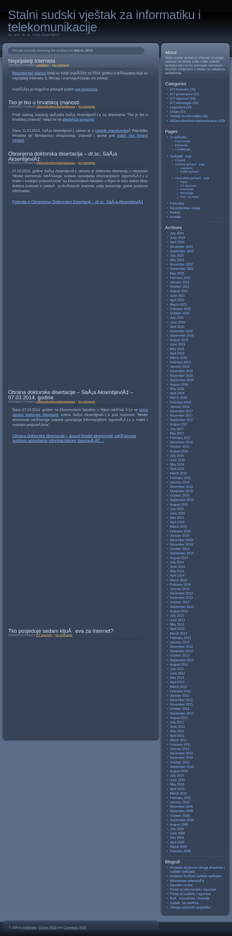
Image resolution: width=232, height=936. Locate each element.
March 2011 (178, 740)
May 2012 (177, 677)
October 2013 (179, 602)
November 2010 (181, 757)
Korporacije (187, 189)
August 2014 (179, 558)
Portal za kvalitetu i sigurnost (190, 894)
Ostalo (174, 111)
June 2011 (177, 726)
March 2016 (178, 473)
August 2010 (179, 771)
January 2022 (179, 282)
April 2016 (177, 468)
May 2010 (177, 784)
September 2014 (182, 553)
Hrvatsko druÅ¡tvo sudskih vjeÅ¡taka (196, 876)
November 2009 (181, 811)
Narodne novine (181, 885)
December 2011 (181, 700)
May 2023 (177, 260)
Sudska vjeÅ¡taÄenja (189, 164)
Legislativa (42, 65)
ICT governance (181, 94)
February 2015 (180, 531)
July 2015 (177, 509)
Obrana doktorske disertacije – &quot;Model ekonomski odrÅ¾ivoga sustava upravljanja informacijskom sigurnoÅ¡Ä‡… (74, 438)
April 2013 (177, 628)
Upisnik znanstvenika (112, 131)
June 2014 (177, 566)
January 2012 (179, 695)
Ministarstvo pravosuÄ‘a (187, 880)
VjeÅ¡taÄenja (180, 156)
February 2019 (180, 362)
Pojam (184, 181)
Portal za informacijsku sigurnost (193, 889)
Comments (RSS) (75, 927)
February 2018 (180, 402)
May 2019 (177, 349)
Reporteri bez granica (29, 73)
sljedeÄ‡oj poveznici (79, 119)
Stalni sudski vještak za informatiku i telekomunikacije (104, 21)
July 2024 (177, 233)
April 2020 (177, 326)
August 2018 (179, 384)
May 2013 (177, 624)
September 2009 (182, 820)
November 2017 (181, 415)
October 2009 (179, 815)
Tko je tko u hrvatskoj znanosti (43, 102)
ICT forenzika (179, 89)
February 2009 (180, 851)
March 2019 (178, 357)
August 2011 (179, 718)
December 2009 (181, 806)
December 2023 (181, 246)
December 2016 (181, 442)
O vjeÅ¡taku (178, 137)
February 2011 (180, 744)
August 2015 (179, 504)
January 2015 (179, 535)
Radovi (175, 212)
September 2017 (182, 420)
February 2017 (180, 437)
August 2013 (179, 611)
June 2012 (177, 673)
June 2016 (177, 460)
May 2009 (177, 837)
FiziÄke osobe (189, 196)
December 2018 (181, 371)
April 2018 (177, 393)
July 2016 (177, 455)
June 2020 (177, 322)
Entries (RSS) (48, 927)
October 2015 (179, 495)
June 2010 (177, 780)
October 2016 (179, 446)
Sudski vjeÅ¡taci (189, 171)
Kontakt (175, 217)
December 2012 (181, 646)
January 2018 (179, 406)
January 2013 (179, 642)
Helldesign (30, 927)
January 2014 (179, 589)
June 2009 (177, 833)
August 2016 (179, 451)
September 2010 (182, 766)
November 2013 (181, 597)
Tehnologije (187, 193)
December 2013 (181, 593)
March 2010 (178, 793)
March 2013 (178, 633)
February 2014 (180, 584)
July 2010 (177, 775)
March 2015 (178, 526)
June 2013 (177, 620)
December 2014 (181, 540)
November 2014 (181, 544)
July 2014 (177, 562)
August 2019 (179, 340)
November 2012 (181, 651)
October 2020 (179, 313)
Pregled (180, 160)
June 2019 (177, 344)
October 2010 (179, 762)
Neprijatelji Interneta (31, 61)
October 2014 (179, 548)
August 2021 (179, 291)
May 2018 (177, 389)
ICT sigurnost (44, 635)
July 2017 (177, 429)
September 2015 (182, 500)
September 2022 (182, 268)
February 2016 (180, 478)
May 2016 (177, 464)
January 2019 (179, 366)
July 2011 (177, 722)
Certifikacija (182, 149)
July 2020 (177, 317)
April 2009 (177, 842)
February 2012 (180, 691)
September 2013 (182, 606)
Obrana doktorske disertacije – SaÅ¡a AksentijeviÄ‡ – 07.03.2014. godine (70, 394)
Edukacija (181, 145)
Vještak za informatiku (185, 116)
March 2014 (178, 580)
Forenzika (177, 203)
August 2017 (179, 424)
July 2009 (177, 829)
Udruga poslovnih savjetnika (190, 907)
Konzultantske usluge (185, 208)
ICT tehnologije (180, 103)
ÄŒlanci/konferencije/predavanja (55, 106)
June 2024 (177, 237)
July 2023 (177, 255)
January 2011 (179, 749)
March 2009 (178, 846)
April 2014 (177, 575)
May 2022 (177, 273)
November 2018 (181, 375)
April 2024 (177, 242)
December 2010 (181, 753)
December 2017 (181, 411)
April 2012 (177, 682)
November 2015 (181, 491)
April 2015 (177, 522)
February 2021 (180, 309)
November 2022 (181, 264)
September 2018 (182, 380)
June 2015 (177, 513)
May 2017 (177, 433)
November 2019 (181, 331)
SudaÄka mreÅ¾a (184, 903)
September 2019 (182, 335)
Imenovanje (182, 141)
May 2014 (177, 571)
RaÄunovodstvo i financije (189, 898)
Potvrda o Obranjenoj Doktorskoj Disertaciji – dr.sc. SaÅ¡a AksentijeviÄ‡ (77, 202)
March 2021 (178, 304)
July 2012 (177, 669)
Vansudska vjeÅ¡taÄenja (192, 178)
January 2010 (179, 802)
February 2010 (180, 797)
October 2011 (179, 708)
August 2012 (179, 664)
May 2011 (177, 731)
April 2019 (177, 353)
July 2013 (177, 615)
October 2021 (179, 286)
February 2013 (180, 638)
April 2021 (177, 300)
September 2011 (182, 713)
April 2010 (177, 789)
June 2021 (177, 295)
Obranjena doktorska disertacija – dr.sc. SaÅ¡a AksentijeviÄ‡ (62, 156)
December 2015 (181, 486)
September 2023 (182, 251)
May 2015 (177, 517)
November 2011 (181, 704)
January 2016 (179, 482)
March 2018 (178, 397)
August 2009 (179, 824)
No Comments (60, 65)
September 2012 (182, 660)
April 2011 (177, 735)
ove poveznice (86, 89)
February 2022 (180, 277)
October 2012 (179, 655)
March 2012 (178, 686)
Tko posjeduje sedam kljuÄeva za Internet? (60, 631)
